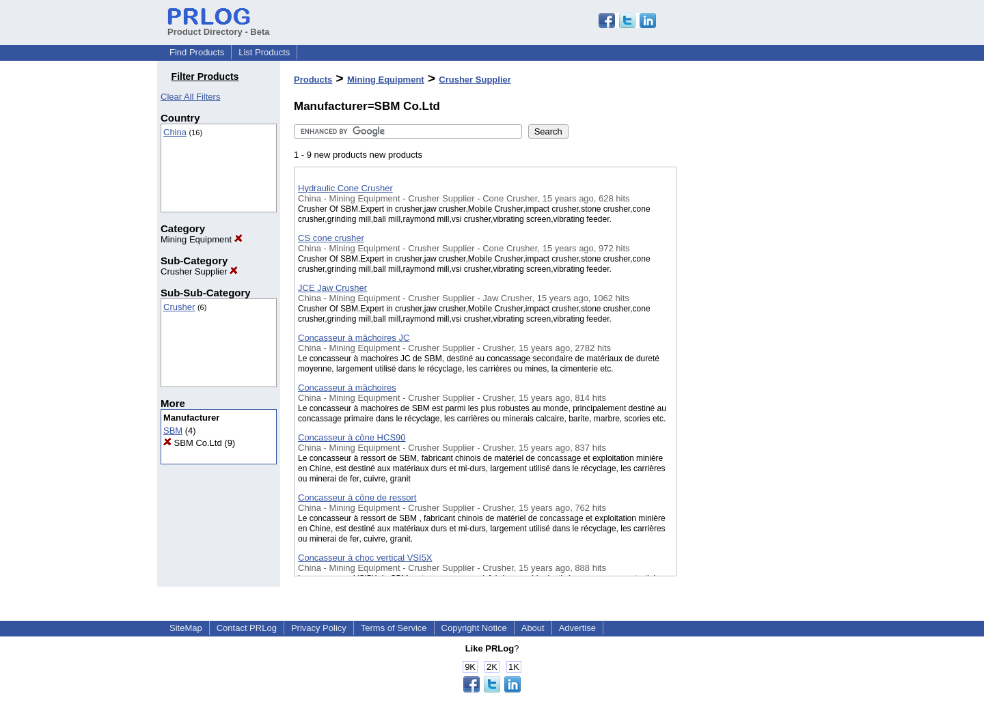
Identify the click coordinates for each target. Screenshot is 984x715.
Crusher (179, 307)
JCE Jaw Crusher (332, 288)
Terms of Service (394, 628)
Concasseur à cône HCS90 (352, 437)
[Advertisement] (745, 354)
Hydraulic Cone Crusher (345, 188)
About (533, 628)
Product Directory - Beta (218, 26)
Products (313, 79)
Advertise (577, 628)
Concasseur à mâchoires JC (353, 338)
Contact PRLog (247, 628)
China (175, 132)
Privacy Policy (318, 628)
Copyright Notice (474, 628)
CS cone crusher (331, 238)
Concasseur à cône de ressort (357, 497)
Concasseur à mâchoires (347, 387)
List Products (264, 52)
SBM (172, 430)
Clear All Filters (190, 97)
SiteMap (185, 628)
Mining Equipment (202, 239)
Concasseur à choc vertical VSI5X (365, 557)
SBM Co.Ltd (192, 443)
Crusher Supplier (199, 271)
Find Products (196, 52)
